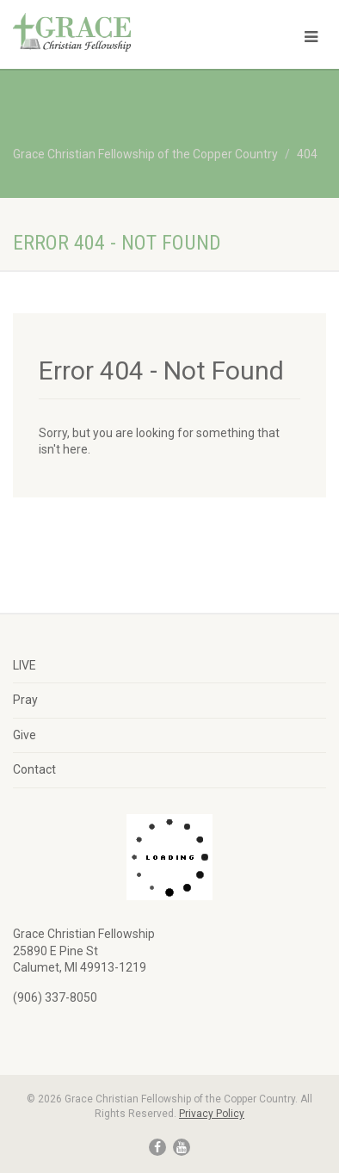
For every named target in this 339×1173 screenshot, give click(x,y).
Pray (25, 700)
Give (24, 735)
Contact (34, 769)
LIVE (24, 665)
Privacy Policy (211, 1114)
